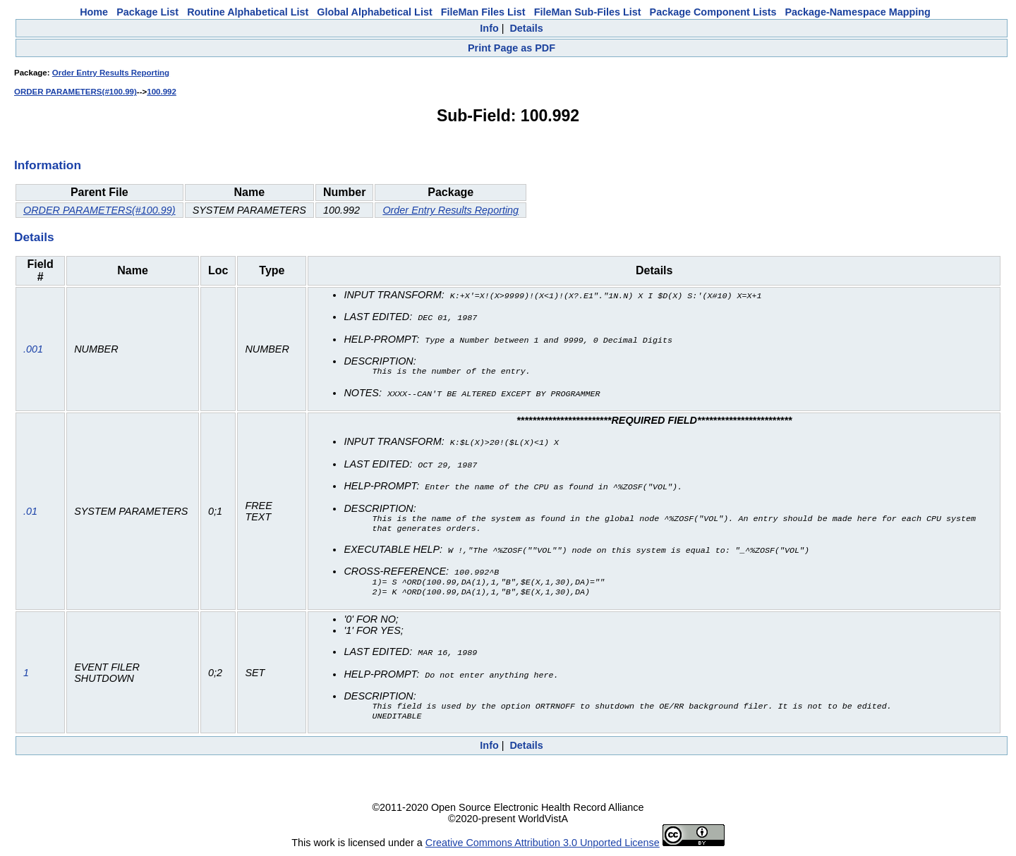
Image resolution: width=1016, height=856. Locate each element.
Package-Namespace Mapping (858, 12)
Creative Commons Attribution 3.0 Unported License (542, 844)
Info (489, 28)
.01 (30, 510)
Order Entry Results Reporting (110, 72)
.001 (33, 348)
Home (94, 12)
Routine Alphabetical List (247, 12)
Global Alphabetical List (374, 12)
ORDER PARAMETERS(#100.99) (75, 91)
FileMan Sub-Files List (587, 12)
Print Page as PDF (511, 48)
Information (47, 165)
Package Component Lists (713, 12)
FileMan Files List (483, 12)
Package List (147, 12)
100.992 (161, 91)
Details (526, 28)
